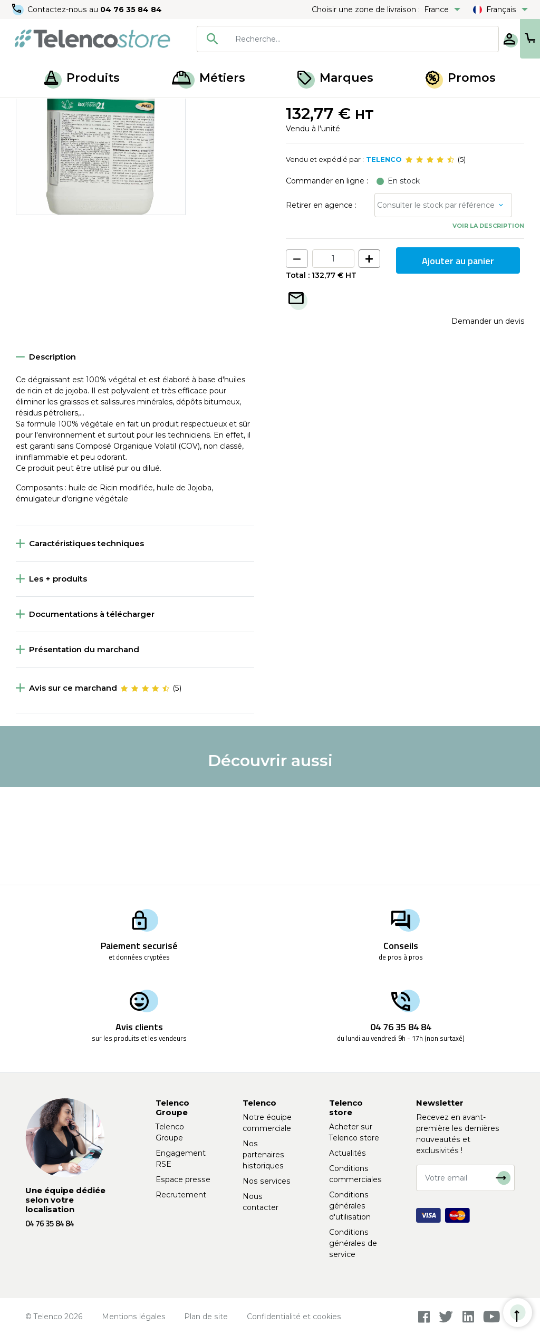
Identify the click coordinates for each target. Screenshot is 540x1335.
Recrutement (181, 1194)
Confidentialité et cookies (294, 1316)
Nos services (267, 1181)
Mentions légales (134, 1316)
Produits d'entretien (211, 109)
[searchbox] (328, 39)
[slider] (430, 257)
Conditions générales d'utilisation (350, 1206)
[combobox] (313, 39)
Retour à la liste (48, 132)
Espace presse (183, 1179)
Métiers (208, 78)
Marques (335, 78)
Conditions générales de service (353, 1243)
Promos (461, 78)
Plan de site (206, 1316)
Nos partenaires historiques (263, 1154)
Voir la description (488, 323)
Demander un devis (487, 418)
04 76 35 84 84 (131, 9)
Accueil (28, 109)
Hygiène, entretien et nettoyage (109, 109)
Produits (82, 78)
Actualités (347, 1153)
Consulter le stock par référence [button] (436, 302)
